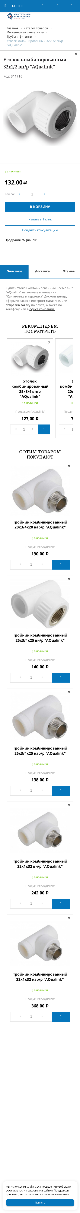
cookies (31, 1186)
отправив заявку (18, 305)
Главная (13, 28)
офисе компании (42, 309)
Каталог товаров (36, 28)
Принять (40, 1202)
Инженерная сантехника (25, 32)
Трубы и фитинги (19, 36)
